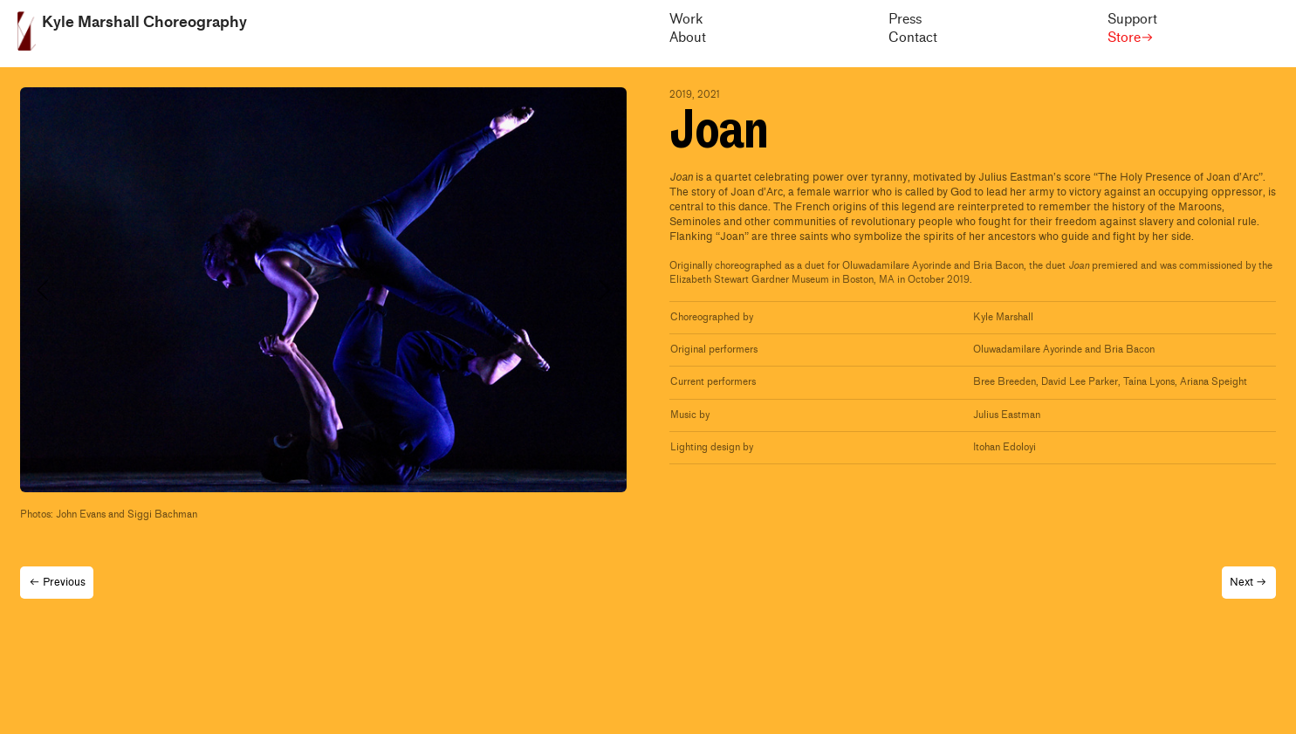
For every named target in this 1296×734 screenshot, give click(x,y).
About (687, 38)
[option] (323, 289)
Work (686, 19)
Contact (912, 38)
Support (1132, 19)
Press (905, 19)
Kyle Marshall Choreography (144, 21)
